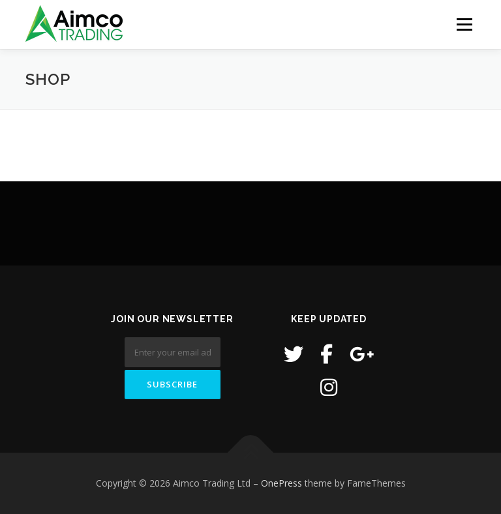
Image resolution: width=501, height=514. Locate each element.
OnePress (281, 483)
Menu (464, 24)
